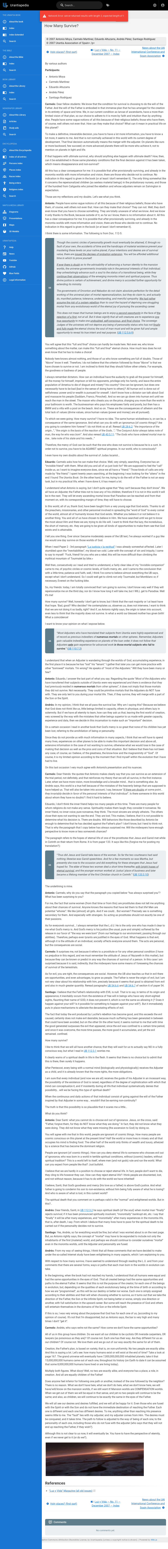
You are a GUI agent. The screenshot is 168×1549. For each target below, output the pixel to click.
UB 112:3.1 (90, 1050)
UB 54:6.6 (113, 985)
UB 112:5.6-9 (125, 332)
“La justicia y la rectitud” (101, 546)
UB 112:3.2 (86, 1210)
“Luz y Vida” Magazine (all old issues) (70, 1490)
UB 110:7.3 (74, 648)
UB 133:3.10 (141, 874)
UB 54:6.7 (129, 985)
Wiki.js (154, 1540)
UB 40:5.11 (107, 434)
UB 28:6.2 (127, 426)
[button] (155, 5)
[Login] (163, 5)
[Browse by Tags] (108, 5)
